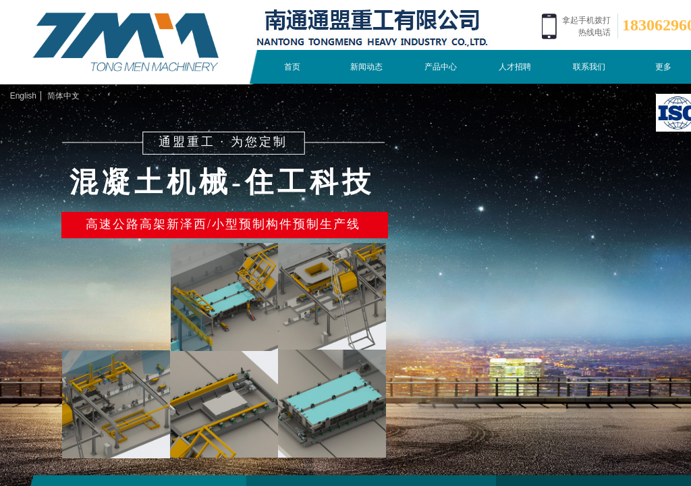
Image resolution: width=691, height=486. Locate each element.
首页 (292, 67)
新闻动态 (366, 67)
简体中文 (63, 96)
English (23, 96)
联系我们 (589, 67)
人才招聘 (515, 67)
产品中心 (440, 67)
